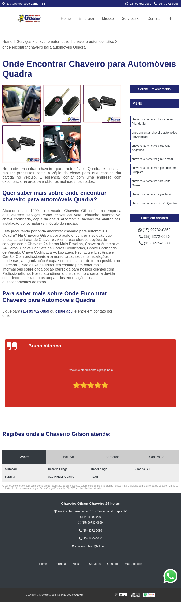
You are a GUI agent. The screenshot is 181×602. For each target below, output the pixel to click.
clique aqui (64, 311)
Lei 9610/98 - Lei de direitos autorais (82, 488)
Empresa (86, 18)
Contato (153, 18)
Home (66, 18)
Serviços (129, 18)
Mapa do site (133, 563)
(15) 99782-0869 (138, 3)
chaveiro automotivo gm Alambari (152, 159)
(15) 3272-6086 (166, 3)
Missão (108, 18)
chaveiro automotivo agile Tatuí (151, 194)
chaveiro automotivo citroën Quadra (154, 203)
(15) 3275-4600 (154, 243)
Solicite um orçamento (154, 89)
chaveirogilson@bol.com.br (90, 546)
